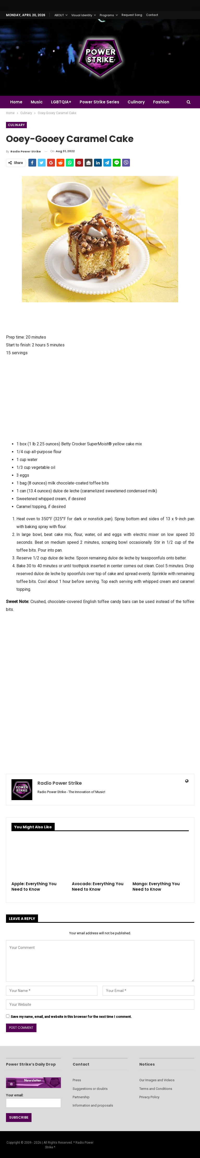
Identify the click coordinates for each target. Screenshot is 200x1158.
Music (37, 102)
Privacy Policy (149, 1097)
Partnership (81, 1097)
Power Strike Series (102, 102)
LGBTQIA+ (63, 102)
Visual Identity (81, 15)
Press (77, 1080)
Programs (107, 15)
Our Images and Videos (156, 1080)
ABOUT (59, 15)
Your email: (33, 1099)
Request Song (132, 15)
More (162, 102)
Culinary (139, 102)
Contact (152, 15)
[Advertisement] (100, 397)
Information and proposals (93, 1105)
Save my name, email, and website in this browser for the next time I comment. (71, 1017)
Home (16, 102)
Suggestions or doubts (90, 1089)
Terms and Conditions (155, 1089)
